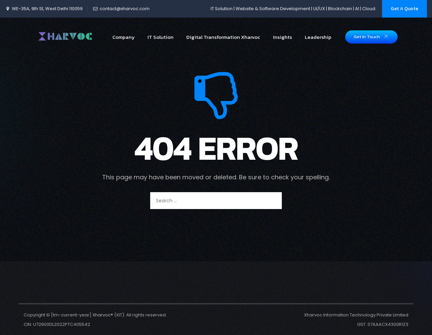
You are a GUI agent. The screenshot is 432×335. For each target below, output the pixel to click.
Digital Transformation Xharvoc (223, 41)
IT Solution (160, 41)
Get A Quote (404, 8)
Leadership (318, 41)
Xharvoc (101, 315)
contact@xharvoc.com (125, 8)
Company (123, 41)
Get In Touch (371, 40)
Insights (282, 41)
